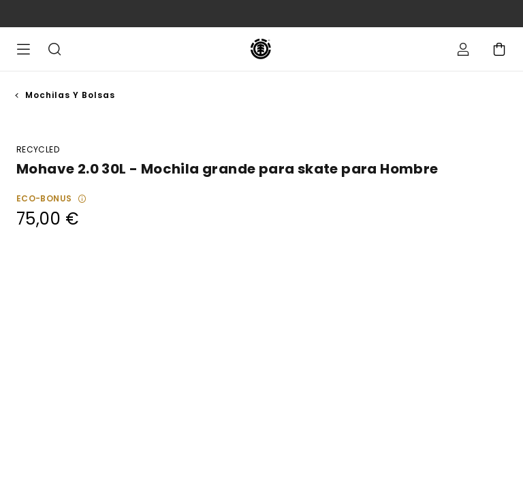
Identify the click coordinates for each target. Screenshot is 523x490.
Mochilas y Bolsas (70, 95)
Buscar (54, 49)
